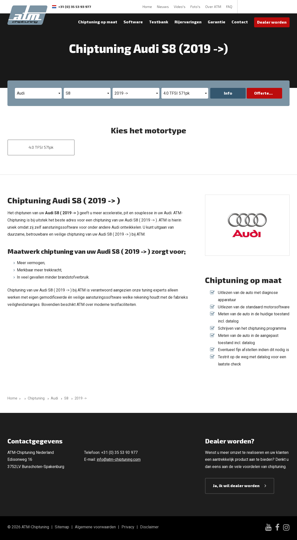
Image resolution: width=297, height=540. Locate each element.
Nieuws (163, 6)
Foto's (195, 6)
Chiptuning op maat (97, 21)
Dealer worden (272, 22)
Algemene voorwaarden (95, 527)
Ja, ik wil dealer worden (236, 485)
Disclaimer (149, 527)
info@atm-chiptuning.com (119, 459)
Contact (240, 21)
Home (147, 6)
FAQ (229, 6)
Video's (179, 6)
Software (133, 21)
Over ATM (213, 6)
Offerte (261, 93)
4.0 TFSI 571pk (41, 147)
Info (228, 93)
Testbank (158, 21)
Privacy (127, 527)
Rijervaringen (188, 21)
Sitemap (62, 527)
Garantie (216, 21)
